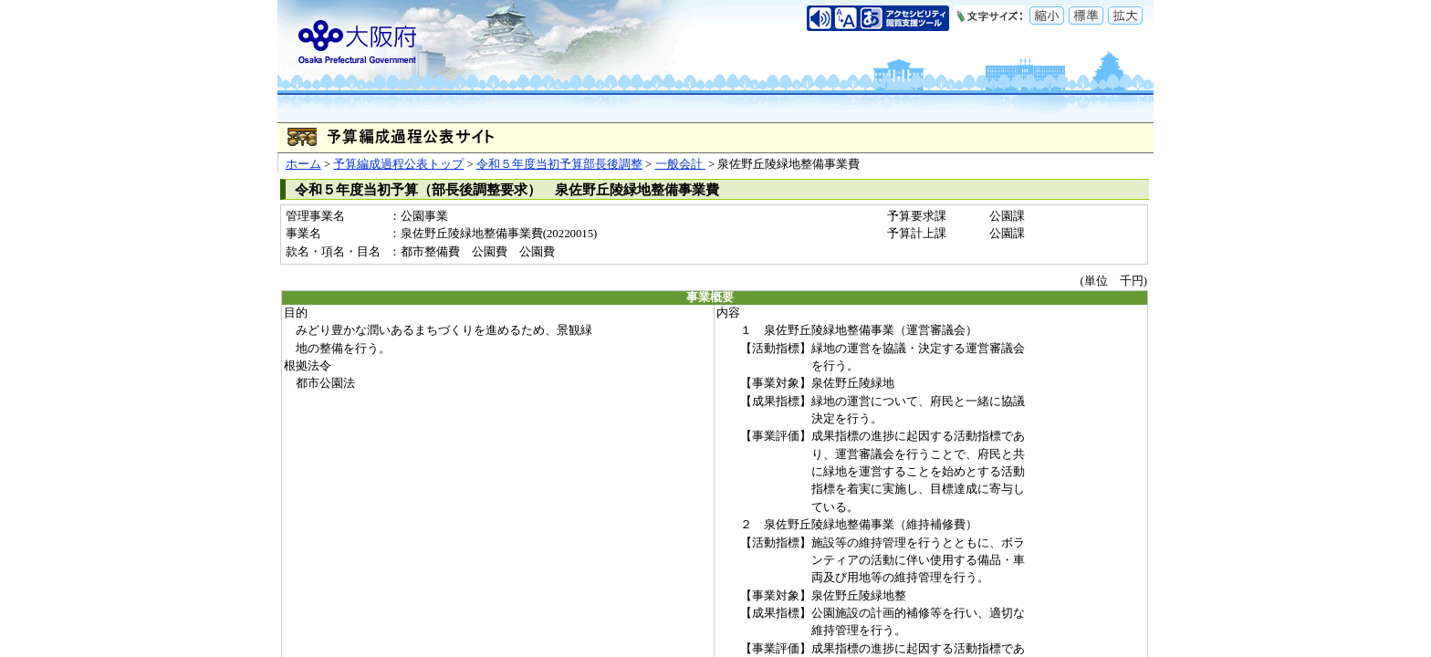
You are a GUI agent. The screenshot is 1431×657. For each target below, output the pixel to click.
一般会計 (680, 164)
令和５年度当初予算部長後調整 (559, 164)
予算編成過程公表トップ (398, 164)
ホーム (303, 164)
